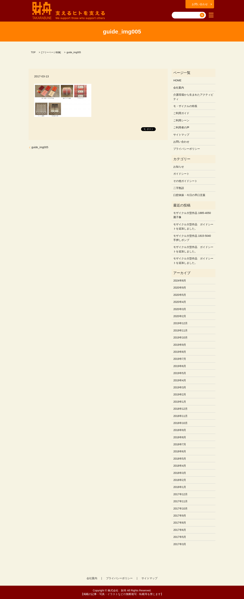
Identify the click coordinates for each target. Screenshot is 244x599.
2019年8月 (179, 351)
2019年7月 (179, 358)
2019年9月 (179, 344)
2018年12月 (180, 408)
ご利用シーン (181, 120)
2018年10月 (180, 423)
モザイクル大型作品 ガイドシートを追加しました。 (193, 226)
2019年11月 (180, 330)
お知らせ (178, 166)
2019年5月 (179, 373)
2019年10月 (180, 337)
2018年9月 (179, 430)
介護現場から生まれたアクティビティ (193, 96)
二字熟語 (178, 188)
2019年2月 (179, 394)
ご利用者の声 (181, 127)
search (175, 9)
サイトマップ (181, 134)
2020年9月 (179, 287)
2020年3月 (179, 309)
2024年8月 (179, 280)
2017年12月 (180, 494)
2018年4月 (179, 465)
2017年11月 (180, 501)
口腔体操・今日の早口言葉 (189, 195)
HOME (177, 80)
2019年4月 (179, 380)
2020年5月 (179, 294)
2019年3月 (179, 387)
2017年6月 (179, 529)
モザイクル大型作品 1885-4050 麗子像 (192, 215)
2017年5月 (179, 536)
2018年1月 (179, 487)
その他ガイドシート (185, 180)
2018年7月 (179, 444)
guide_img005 (39, 147)
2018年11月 (180, 415)
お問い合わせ (200, 4)
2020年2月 (179, 316)
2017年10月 (180, 508)
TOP (33, 52)
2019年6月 (179, 366)
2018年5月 (179, 458)
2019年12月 (180, 323)
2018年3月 (179, 472)
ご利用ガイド (181, 113)
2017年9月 (179, 515)
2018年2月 (179, 479)
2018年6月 (179, 451)
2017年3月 (179, 544)
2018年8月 (179, 437)
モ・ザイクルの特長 (185, 106)
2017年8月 (179, 522)
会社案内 (178, 87)
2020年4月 (179, 301)
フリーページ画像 (51, 52)
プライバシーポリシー (186, 148)
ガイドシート (181, 173)
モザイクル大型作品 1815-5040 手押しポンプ (192, 238)
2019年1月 (179, 401)
